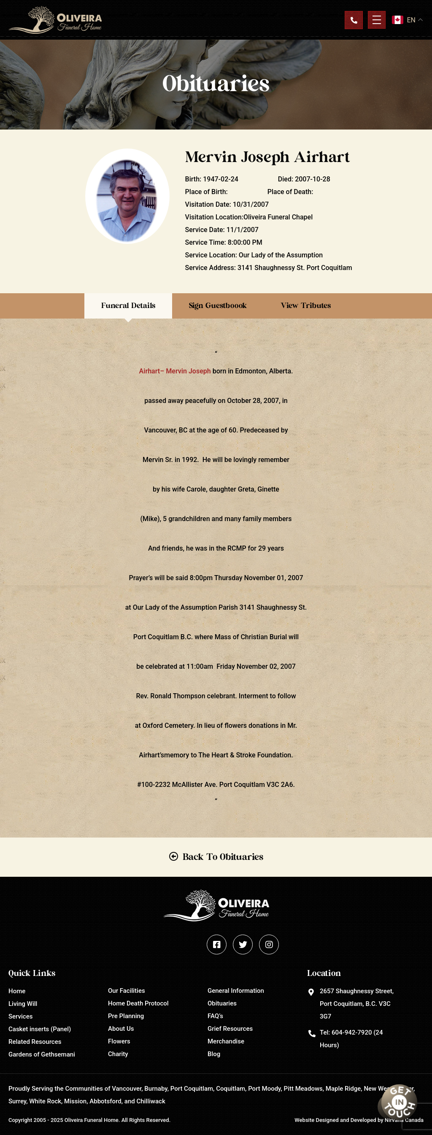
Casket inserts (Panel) (39, 1029)
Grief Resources (230, 1028)
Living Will (22, 1004)
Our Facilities (126, 990)
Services (20, 1016)
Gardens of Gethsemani (41, 1054)
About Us (121, 1028)
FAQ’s (215, 1016)
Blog (214, 1054)
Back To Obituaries (223, 857)
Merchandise (226, 1041)
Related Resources (34, 1042)
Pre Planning (126, 1016)
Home (16, 991)
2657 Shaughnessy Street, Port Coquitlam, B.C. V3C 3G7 (357, 1003)
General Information (236, 990)
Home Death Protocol (138, 1003)
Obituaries (222, 1003)
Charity (118, 1054)
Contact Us (353, 19)
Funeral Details (128, 306)
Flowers (119, 1041)
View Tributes (306, 306)
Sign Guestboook (218, 306)
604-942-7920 (352, 1032)
